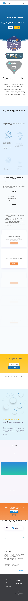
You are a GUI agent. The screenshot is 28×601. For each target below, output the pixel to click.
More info (6, 96)
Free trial (17, 27)
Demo (10, 27)
